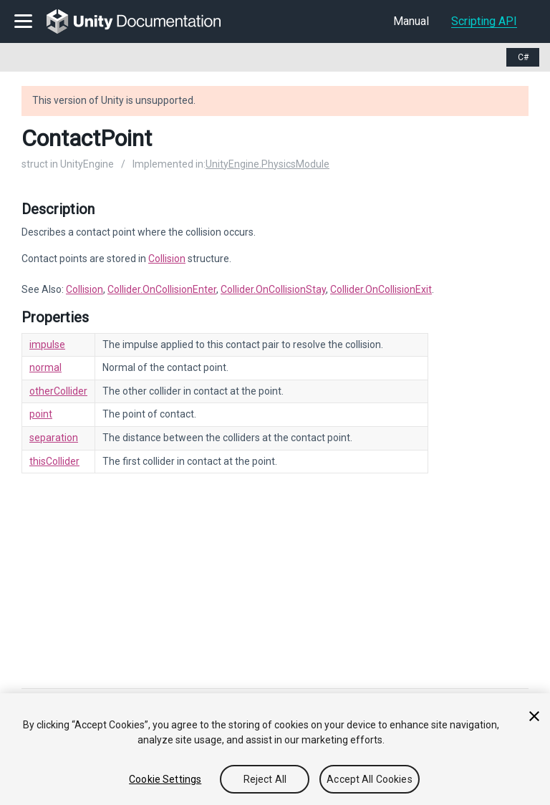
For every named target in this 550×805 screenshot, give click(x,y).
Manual (411, 21)
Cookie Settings (165, 779)
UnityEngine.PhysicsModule (267, 164)
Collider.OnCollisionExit (381, 289)
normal (45, 367)
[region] (275, 749)
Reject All (264, 779)
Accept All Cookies (369, 779)
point (40, 414)
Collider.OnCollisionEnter (161, 289)
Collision (166, 258)
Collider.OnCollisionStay (273, 289)
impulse (47, 344)
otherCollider (58, 391)
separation (53, 437)
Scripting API (484, 21)
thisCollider (54, 461)
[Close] (534, 716)
